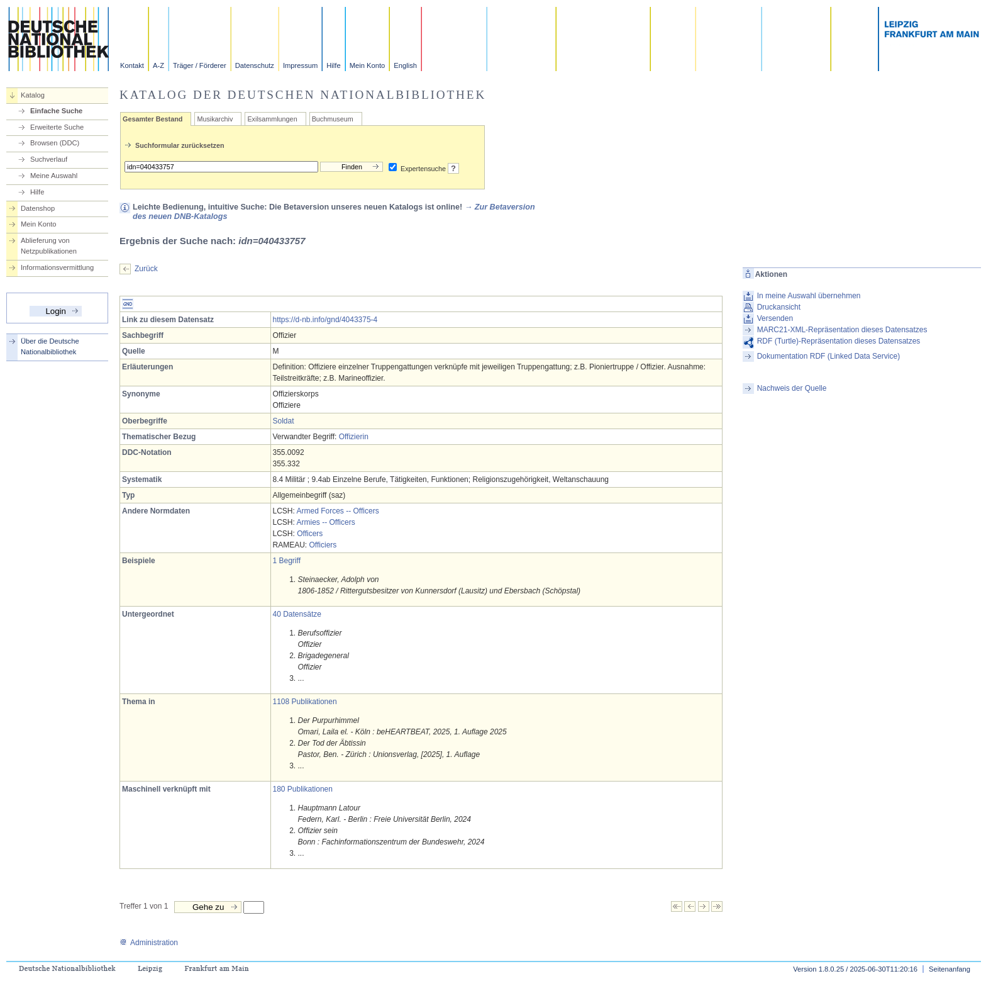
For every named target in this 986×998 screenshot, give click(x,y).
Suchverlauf (48, 159)
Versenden (775, 318)
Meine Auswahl (53, 175)
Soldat (283, 421)
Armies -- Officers (326, 522)
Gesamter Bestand (152, 119)
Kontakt (132, 65)
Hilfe (333, 65)
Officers (310, 533)
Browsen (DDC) (54, 143)
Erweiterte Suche (57, 127)
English (405, 65)
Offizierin (353, 436)
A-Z (158, 65)
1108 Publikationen (305, 701)
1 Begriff (287, 560)
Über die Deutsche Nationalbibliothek (50, 346)
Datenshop (38, 208)
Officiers (323, 545)
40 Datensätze (297, 614)
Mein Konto (367, 65)
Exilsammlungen (272, 119)
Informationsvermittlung (57, 267)
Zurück (146, 268)
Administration (148, 942)
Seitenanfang (949, 969)
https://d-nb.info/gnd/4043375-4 (325, 319)
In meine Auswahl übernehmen (809, 295)
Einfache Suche (56, 111)
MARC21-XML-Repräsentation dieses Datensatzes (842, 329)
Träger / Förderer (199, 65)
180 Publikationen (303, 789)
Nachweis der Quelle (792, 388)
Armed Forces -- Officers (338, 511)
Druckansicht (778, 307)
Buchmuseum (332, 119)
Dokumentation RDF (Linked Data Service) (828, 356)
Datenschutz (254, 65)
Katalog (33, 95)
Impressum (300, 65)
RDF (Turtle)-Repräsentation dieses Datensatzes (839, 341)
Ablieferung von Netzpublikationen (49, 246)
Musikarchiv (215, 119)
